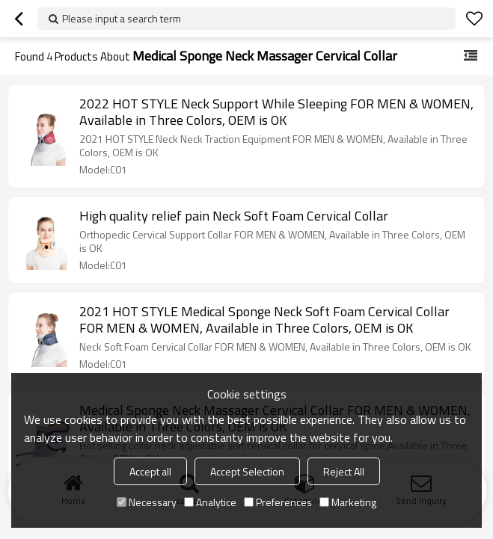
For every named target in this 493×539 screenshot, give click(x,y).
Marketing (347, 502)
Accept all (150, 471)
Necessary (147, 502)
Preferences (278, 502)
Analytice (210, 502)
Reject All (343, 471)
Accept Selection (247, 471)
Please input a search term (121, 18)
